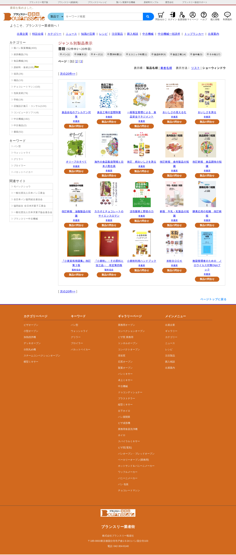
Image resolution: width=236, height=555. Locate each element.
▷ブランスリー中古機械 (24, 218)
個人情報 (214, 19)
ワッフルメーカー (127, 472)
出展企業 (22, 33)
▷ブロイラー (18, 165)
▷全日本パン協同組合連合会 (26, 199)
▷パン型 (15, 146)
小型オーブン (31, 331)
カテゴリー (54, 33)
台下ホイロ (124, 411)
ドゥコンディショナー (130, 392)
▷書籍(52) (16, 131)
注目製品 (117, 33)
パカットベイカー (80, 349)
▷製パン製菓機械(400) (23, 48)
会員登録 (182, 19)
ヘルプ (203, 19)
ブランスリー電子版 (38, 2)
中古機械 (148, 33)
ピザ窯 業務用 (125, 337)
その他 (212, 54)
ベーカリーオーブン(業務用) (133, 460)
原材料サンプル (151, 2)
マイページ (192, 19)
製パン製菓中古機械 (125, 2)
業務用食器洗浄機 (127, 429)
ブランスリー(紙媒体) (68, 2)
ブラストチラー (126, 399)
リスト (195, 68)
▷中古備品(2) (18, 125)
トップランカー (194, 33)
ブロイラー (77, 343)
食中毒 (196, 54)
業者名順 (166, 68)
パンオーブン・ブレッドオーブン (136, 454)
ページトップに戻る (213, 300)
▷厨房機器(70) (19, 54)
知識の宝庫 (88, 33)
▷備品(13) (16, 80)
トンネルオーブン (127, 343)
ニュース (71, 33)
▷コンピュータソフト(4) (24, 112)
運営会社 (169, 2)
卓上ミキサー (125, 380)
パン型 (74, 325)
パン (64, 54)
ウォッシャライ (79, 331)
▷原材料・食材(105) (24, 67)
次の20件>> (68, 73)
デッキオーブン (32, 343)
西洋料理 (114, 54)
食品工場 (177, 54)
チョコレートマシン (129, 490)
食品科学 (158, 54)
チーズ (96, 54)
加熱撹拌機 (30, 337)
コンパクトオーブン (129, 349)
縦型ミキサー (125, 405)
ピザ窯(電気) (125, 447)
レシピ (103, 33)
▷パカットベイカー (21, 172)
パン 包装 (123, 484)
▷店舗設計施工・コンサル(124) (28, 106)
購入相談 (132, 33)
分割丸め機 (30, 349)
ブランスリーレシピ (97, 2)
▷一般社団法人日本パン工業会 (27, 193)
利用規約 (227, 19)
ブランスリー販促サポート (194, 2)
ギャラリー (171, 331)
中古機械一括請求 (169, 33)
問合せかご (161, 19)
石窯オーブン (125, 362)
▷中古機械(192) (20, 119)
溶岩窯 (121, 355)
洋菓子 (80, 54)
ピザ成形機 (124, 423)
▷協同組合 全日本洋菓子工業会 (28, 206)
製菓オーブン (125, 368)
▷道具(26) (16, 73)
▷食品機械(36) (19, 61)
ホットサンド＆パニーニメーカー (136, 466)
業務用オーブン (126, 325)
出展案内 (213, 33)
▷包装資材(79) (19, 93)
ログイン (172, 19)
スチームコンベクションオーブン (42, 355)
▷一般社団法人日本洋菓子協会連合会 (31, 212)
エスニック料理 (136, 54)
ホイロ (121, 435)
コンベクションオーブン (131, 331)
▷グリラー (16, 159)
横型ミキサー (31, 362)
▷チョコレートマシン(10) (25, 86)
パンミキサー (125, 374)
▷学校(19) (16, 99)
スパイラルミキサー (129, 441)
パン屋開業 (124, 417)
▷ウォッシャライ (20, 152)
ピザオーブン (31, 325)
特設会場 (37, 33)
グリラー (76, 337)
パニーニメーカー (127, 478)
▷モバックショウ (20, 186)
